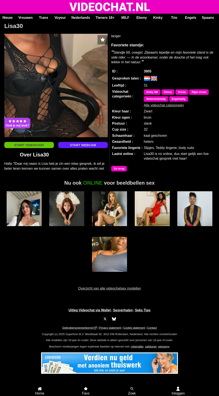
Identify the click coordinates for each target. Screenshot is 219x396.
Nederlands (80, 17)
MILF (125, 17)
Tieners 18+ (105, 17)
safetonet (151, 346)
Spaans (208, 17)
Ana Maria (24, 228)
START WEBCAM (83, 145)
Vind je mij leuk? (17, 123)
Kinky (158, 17)
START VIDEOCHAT (29, 145)
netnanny (163, 346)
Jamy (109, 274)
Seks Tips (143, 310)
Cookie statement (134, 327)
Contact (152, 327)
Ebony (141, 17)
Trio (174, 17)
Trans (43, 17)
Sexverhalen (123, 310)
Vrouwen (25, 17)
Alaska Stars (152, 228)
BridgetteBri (67, 228)
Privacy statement (110, 327)
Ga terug (119, 168)
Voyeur (60, 17)
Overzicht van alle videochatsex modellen (109, 288)
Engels (190, 17)
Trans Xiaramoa (109, 228)
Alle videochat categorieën (164, 105)
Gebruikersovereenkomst (77, 327)
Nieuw (7, 17)
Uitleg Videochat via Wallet (89, 310)
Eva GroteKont (195, 228)
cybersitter (137, 346)
